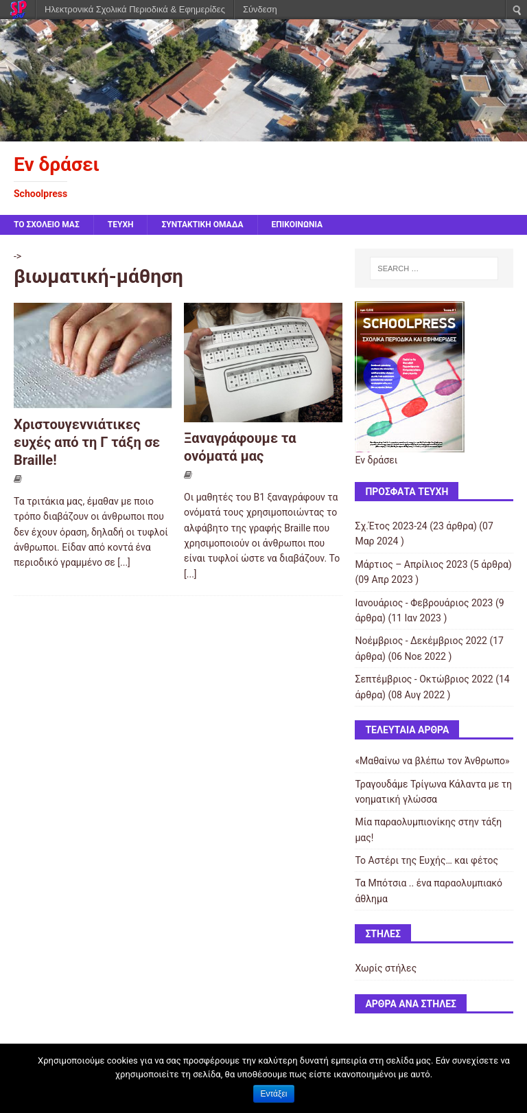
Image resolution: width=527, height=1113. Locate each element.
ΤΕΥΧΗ (121, 224)
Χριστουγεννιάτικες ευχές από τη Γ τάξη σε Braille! (87, 442)
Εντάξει (274, 1094)
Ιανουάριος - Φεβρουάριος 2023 (424, 602)
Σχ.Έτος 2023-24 (391, 525)
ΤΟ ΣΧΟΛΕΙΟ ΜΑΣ (47, 224)
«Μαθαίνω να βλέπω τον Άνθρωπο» (432, 760)
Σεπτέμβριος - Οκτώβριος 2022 (424, 679)
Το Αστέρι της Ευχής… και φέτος (426, 860)
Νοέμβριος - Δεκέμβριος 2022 (421, 640)
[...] (123, 562)
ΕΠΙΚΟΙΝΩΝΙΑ (297, 224)
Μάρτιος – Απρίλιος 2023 (411, 564)
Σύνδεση (260, 9)
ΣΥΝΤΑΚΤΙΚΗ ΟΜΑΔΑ (202, 224)
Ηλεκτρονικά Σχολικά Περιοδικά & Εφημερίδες (135, 9)
